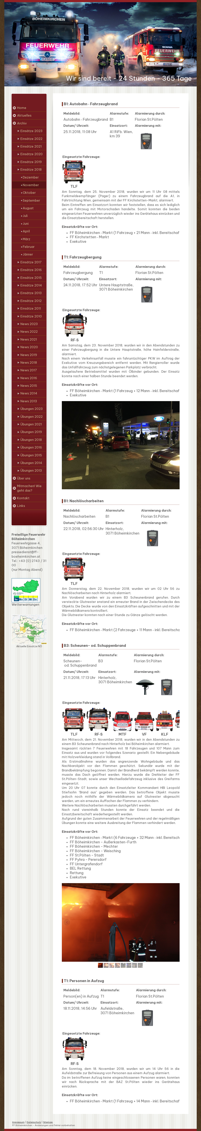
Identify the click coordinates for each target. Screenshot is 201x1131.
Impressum (18, 1122)
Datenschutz (34, 1122)
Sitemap (48, 1122)
